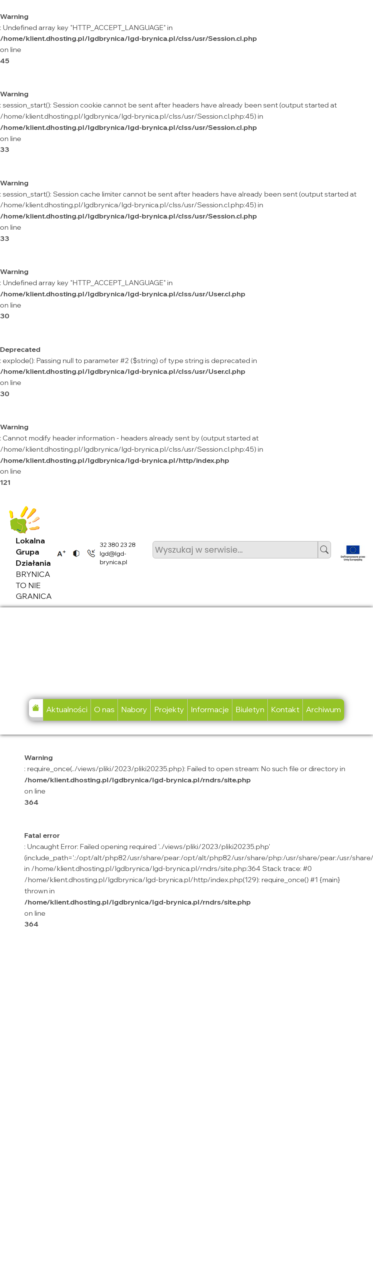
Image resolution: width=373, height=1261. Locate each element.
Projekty (169, 709)
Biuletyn (249, 709)
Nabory (134, 709)
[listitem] (59, 553)
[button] (324, 549)
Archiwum (323, 709)
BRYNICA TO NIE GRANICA (34, 568)
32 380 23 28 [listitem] (118, 544)
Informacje (210, 709)
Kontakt (285, 709)
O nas (104, 709)
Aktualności (66, 709)
